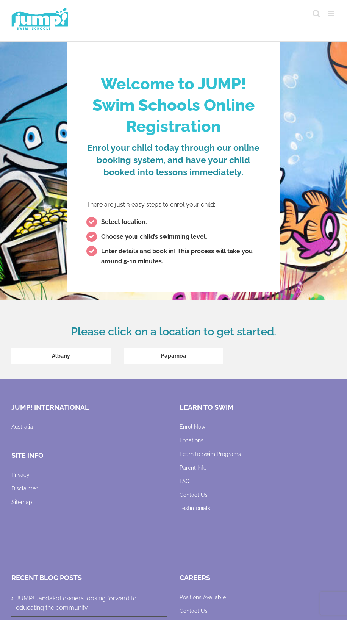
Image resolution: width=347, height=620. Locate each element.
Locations (191, 440)
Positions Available (203, 597)
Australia (22, 427)
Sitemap (21, 502)
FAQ (184, 481)
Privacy (20, 475)
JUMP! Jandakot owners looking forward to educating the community (76, 603)
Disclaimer (24, 488)
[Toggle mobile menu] (332, 13)
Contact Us (194, 495)
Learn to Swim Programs (210, 454)
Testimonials (195, 508)
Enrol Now (192, 427)
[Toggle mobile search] (316, 13)
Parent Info (193, 468)
